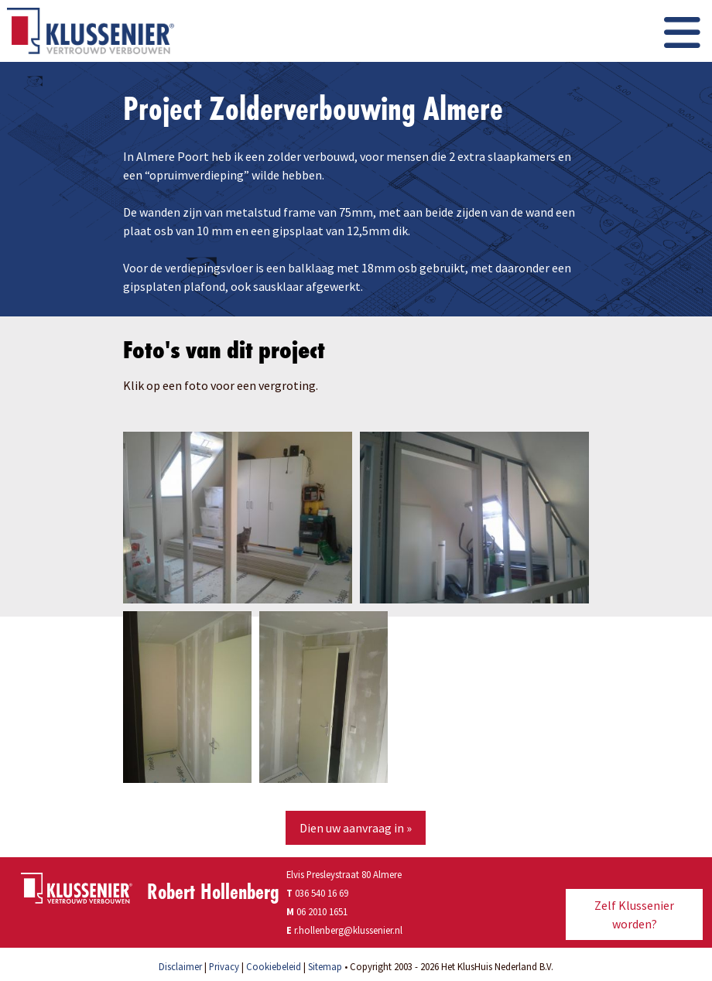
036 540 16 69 (317, 893)
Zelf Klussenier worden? (634, 914)
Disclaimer (180, 966)
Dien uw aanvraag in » (356, 828)
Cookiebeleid (273, 966)
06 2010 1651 (321, 911)
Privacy (224, 966)
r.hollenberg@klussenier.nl (348, 930)
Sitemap (325, 966)
